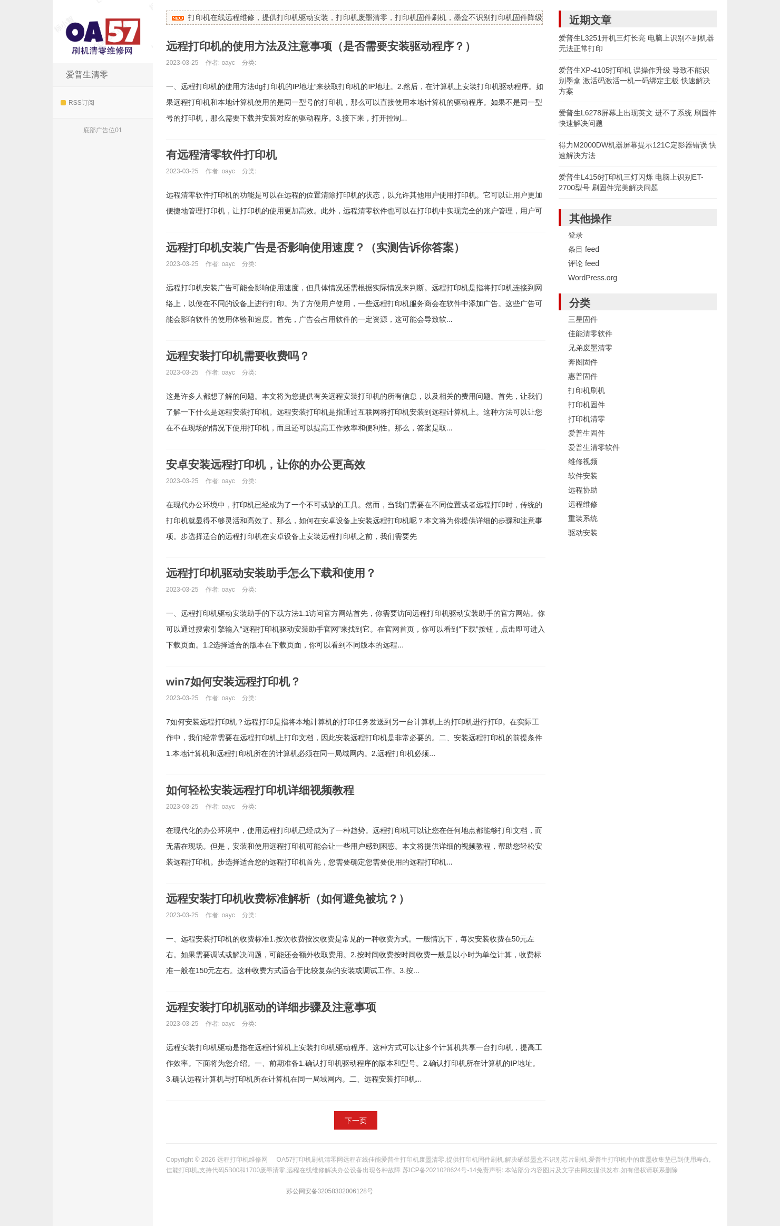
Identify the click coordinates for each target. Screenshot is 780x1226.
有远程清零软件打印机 (224, 154)
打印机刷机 (586, 390)
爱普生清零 (87, 74)
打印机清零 (586, 419)
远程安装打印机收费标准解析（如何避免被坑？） (293, 898)
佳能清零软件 (590, 333)
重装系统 (583, 518)
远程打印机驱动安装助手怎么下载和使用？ (276, 573)
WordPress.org (592, 277)
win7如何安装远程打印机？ (237, 681)
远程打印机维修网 (103, 31)
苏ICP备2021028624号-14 (439, 1170)
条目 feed (583, 249)
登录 (575, 235)
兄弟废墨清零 (590, 348)
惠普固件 (583, 376)
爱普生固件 (586, 433)
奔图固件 (583, 362)
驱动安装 (583, 532)
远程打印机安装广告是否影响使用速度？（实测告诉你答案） (322, 247)
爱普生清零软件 (594, 447)
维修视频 (583, 461)
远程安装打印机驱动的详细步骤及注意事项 (276, 1007)
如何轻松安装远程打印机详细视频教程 (264, 790)
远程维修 (583, 504)
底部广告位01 (102, 130)
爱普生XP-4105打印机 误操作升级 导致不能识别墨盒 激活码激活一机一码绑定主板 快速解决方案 (634, 80)
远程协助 (583, 490)
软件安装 (583, 476)
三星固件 (583, 319)
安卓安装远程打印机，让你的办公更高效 (270, 464)
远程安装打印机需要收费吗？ (241, 355)
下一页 (356, 1120)
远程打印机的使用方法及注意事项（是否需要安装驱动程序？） (328, 46)
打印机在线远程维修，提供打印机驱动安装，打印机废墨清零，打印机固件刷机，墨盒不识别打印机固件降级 (365, 17)
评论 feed (583, 263)
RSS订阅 (77, 102)
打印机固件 (586, 404)
